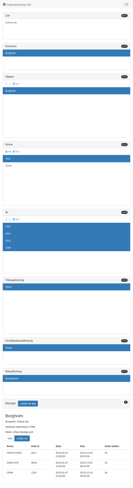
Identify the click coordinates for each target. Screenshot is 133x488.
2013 (8, 240)
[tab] (66, 403)
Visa (10, 438)
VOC (8, 158)
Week (8, 287)
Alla (9, 151)
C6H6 (8, 165)
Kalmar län (11, 22)
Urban (8, 347)
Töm (16, 84)
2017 (8, 226)
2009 (8, 247)
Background (11, 378)
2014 (8, 233)
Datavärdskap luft (17, 4)
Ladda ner (22, 438)
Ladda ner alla (28, 403)
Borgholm (10, 53)
